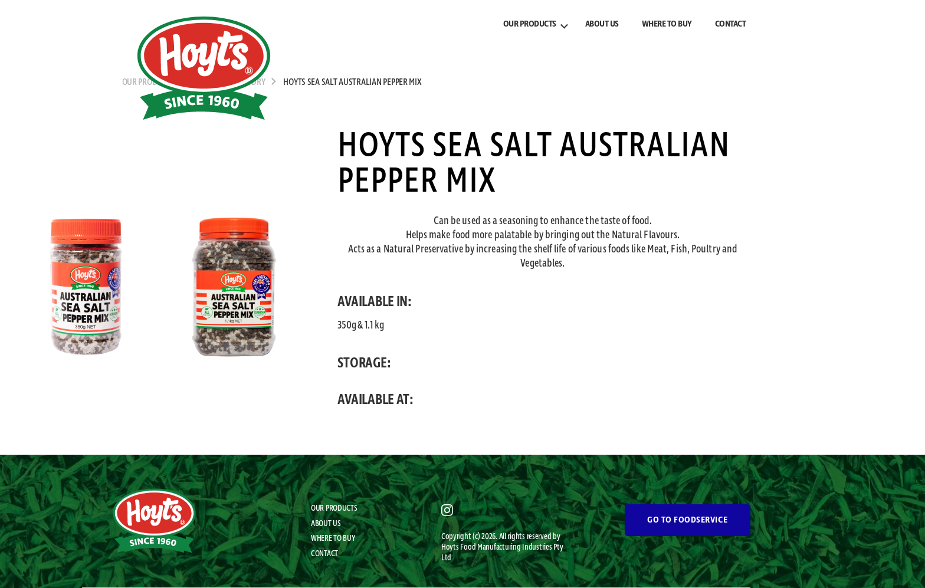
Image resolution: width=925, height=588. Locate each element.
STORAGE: (364, 363)
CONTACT (730, 24)
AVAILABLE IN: (374, 302)
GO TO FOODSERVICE (687, 520)
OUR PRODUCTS (529, 24)
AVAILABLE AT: (375, 400)
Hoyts (450, 547)
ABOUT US (602, 24)
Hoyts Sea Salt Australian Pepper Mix (352, 82)
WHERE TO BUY (667, 24)
